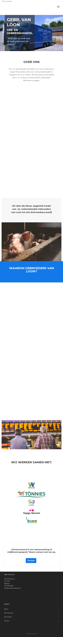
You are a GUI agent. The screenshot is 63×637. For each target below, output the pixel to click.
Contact (6, 621)
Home (6, 609)
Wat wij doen (8, 613)
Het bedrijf (7, 617)
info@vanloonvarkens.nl (12, 588)
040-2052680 (8, 586)
